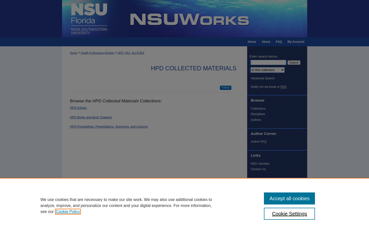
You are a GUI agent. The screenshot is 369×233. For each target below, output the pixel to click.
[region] (184, 205)
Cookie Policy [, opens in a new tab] (68, 211)
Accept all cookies (289, 198)
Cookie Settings (289, 213)
